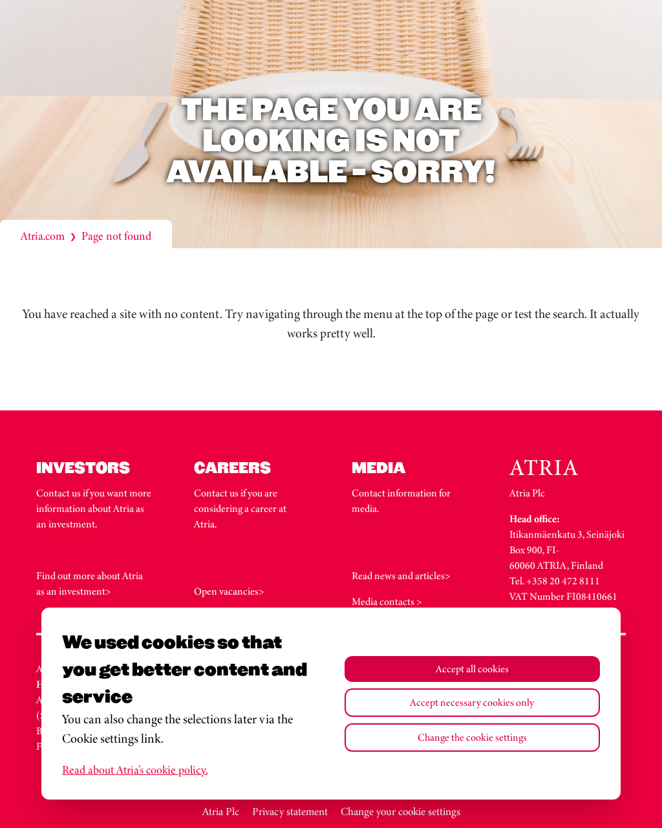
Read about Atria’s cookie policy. (135, 769)
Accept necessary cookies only (472, 702)
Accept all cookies (472, 668)
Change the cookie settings (472, 737)
